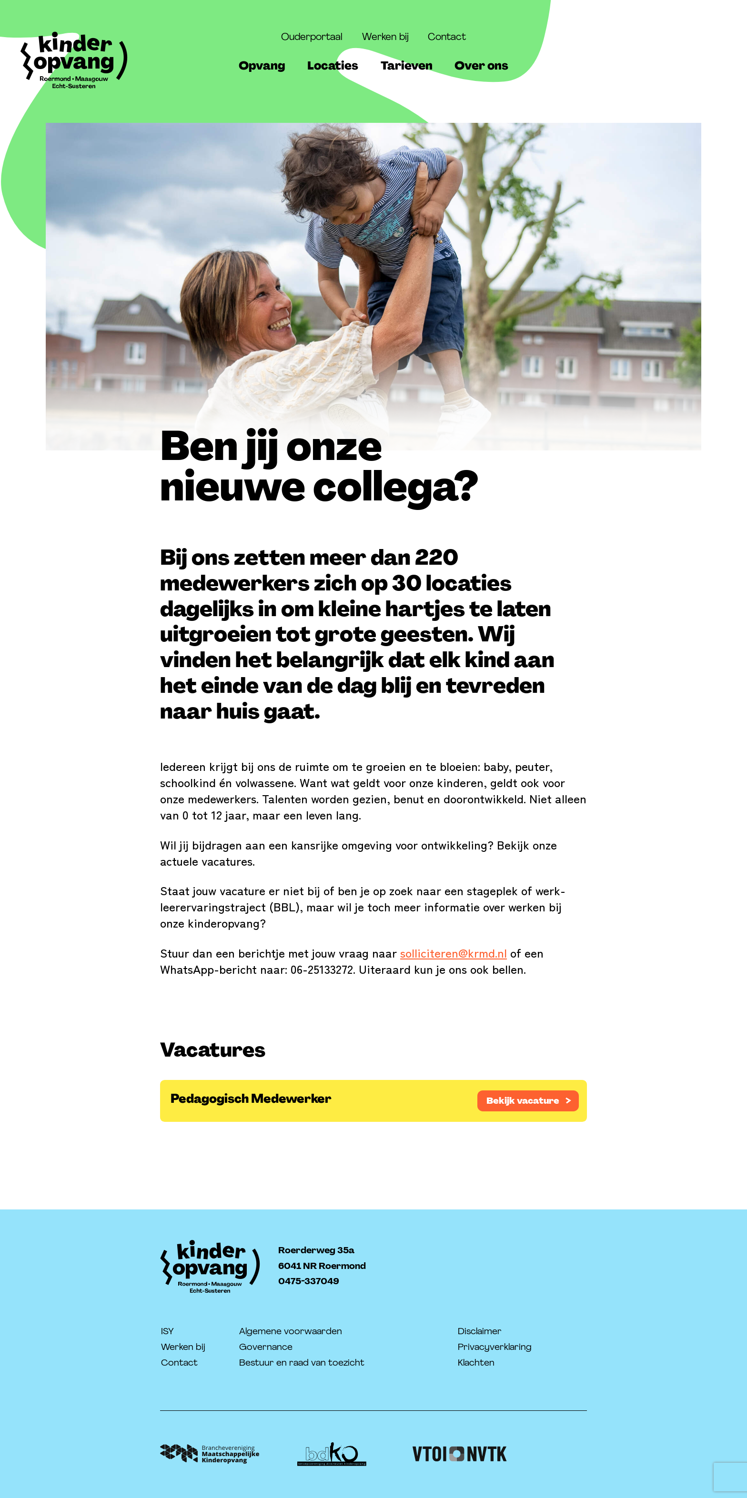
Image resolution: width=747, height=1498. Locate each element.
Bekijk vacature (522, 1101)
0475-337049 (308, 1281)
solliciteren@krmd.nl (453, 952)
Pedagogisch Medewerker (251, 1098)
